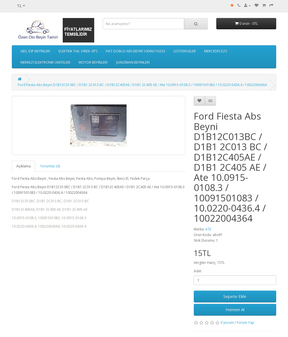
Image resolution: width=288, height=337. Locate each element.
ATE (208, 229)
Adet (197, 271)
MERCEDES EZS (215, 51)
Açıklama (23, 166)
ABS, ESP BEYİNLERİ (35, 51)
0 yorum (227, 322)
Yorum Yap (245, 322)
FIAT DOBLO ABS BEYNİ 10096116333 (135, 51)
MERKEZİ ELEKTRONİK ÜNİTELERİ (45, 62)
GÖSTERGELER (185, 51)
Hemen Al (235, 309)
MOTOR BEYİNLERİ (93, 62)
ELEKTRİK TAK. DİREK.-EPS (77, 51)
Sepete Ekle (234, 296)
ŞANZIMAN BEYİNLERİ (133, 62)
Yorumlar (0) (50, 166)
